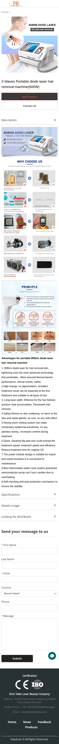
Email (5, 573)
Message (7, 616)
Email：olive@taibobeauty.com (29, 711)
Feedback (44, 722)
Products (31, 727)
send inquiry (29, 96)
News (27, 722)
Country (6, 587)
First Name (8, 545)
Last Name (7, 559)
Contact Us (29, 105)
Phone (5, 601)
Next (53, 44)
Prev (5, 44)
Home (5, 12)
